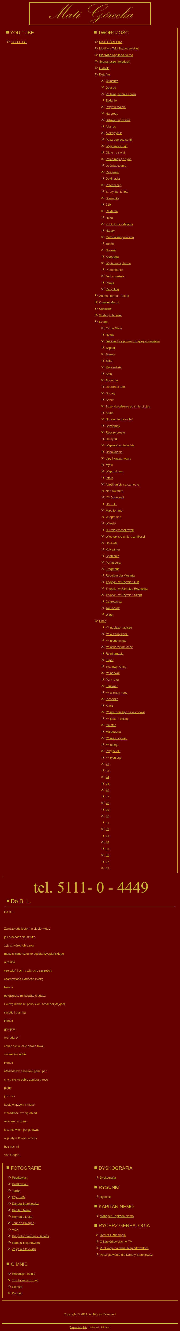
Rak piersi (112, 172)
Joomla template (78, 1327)
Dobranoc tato (115, 386)
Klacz (109, 705)
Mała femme (114, 510)
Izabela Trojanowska (26, 1242)
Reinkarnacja (115, 653)
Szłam (103, 322)
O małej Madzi (109, 302)
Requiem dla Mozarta (120, 575)
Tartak (16, 1190)
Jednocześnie (115, 276)
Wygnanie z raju (117, 146)
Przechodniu (114, 269)
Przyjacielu (113, 751)
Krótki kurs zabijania (119, 224)
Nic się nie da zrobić (119, 419)
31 (107, 823)
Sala (109, 374)
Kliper (109, 660)
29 (107, 809)
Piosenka (112, 699)
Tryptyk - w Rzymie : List (122, 582)
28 (107, 803)
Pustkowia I (19, 1177)
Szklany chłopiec (110, 315)
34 (107, 842)
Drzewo (111, 250)
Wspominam (114, 471)
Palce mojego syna (118, 159)
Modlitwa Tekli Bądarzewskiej (119, 48)
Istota (109, 478)
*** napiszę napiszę (119, 627)
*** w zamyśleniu (117, 634)
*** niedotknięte (116, 640)
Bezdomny (113, 426)
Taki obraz (113, 608)
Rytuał (110, 334)
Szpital (110, 348)
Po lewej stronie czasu (121, 94)
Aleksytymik (114, 133)
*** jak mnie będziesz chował (125, 712)
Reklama (112, 211)
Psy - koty (18, 1197)
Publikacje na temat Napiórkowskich (124, 1248)
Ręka (109, 217)
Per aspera (113, 562)
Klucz (109, 413)
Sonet (110, 400)
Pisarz (110, 282)
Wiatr (109, 614)
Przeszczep (113, 185)
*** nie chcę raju (117, 738)
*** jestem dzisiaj (117, 718)
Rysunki (105, 1197)
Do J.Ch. (112, 543)
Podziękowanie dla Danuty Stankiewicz (126, 1254)
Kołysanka (113, 549)
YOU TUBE (19, 42)
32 (107, 829)
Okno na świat (115, 152)
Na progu (112, 113)
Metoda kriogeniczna (120, 237)
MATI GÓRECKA (110, 42)
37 (107, 861)
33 (107, 835)
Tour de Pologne (23, 1223)
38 (107, 868)
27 (107, 797)
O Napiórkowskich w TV (116, 1241)
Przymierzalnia (116, 107)
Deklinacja (113, 178)
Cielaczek (105, 308)
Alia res (111, 126)
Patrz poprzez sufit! (119, 139)
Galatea (111, 725)
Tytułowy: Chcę (116, 666)
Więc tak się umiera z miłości (125, 536)
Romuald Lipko (22, 1216)
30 (107, 816)
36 (107, 855)
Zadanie (111, 100)
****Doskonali (115, 497)
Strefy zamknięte (117, 191)
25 (107, 783)
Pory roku (112, 679)
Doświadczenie (116, 165)
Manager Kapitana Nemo (117, 1216)
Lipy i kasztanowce (118, 458)
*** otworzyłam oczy (119, 647)
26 (107, 790)
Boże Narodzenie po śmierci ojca (128, 406)
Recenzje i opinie (23, 1273)
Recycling (112, 289)
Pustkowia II (20, 1184)
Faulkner (112, 686)
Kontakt (17, 1293)
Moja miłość (114, 367)
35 (107, 849)
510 (108, 204)
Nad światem (114, 491)
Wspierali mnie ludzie (120, 445)
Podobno (112, 380)
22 (107, 764)
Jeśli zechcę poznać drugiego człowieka (133, 341)
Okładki (104, 68)
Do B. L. (111, 504)
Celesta (17, 1287)
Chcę (102, 621)
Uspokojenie (114, 452)
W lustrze (112, 81)
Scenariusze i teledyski (114, 61)
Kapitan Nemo (21, 1210)
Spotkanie (112, 556)
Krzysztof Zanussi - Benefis (30, 1236)
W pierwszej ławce (118, 263)
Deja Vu (104, 74)
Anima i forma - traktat (114, 296)
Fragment (112, 569)
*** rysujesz (113, 757)
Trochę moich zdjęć (25, 1280)
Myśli (109, 465)
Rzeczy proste (115, 432)
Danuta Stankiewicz (25, 1203)
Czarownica (114, 601)
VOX (15, 1229)
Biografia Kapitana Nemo (116, 55)
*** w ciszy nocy (116, 692)
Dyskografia (108, 1177)
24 (107, 777)
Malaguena (113, 731)
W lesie (111, 523)
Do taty (110, 393)
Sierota (110, 354)
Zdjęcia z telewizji (24, 1249)
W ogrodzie (113, 517)
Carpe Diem (114, 328)
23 (107, 771)
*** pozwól (113, 673)
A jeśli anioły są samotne (122, 484)
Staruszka (112, 198)
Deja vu (111, 87)
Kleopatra (112, 256)
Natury (110, 230)
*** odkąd (112, 745)
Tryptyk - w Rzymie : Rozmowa (127, 588)
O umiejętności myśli (120, 530)
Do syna (111, 439)
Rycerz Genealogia (113, 1235)
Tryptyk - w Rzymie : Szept (124, 595)
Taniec (110, 243)
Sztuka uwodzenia (118, 120)
